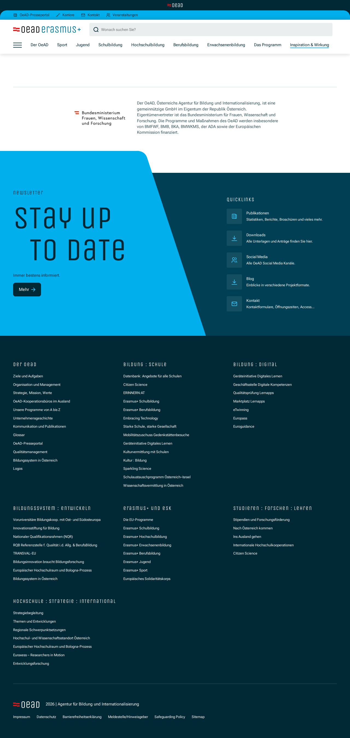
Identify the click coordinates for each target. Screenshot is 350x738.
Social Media (258, 257)
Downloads (256, 235)
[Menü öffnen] (17, 45)
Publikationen (281, 213)
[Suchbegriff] (210, 29)
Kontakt (253, 300)
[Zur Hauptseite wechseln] (175, 5)
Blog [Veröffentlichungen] (250, 278)
